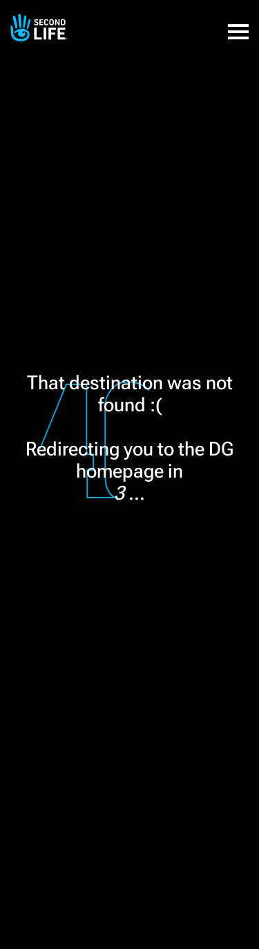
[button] (238, 24)
